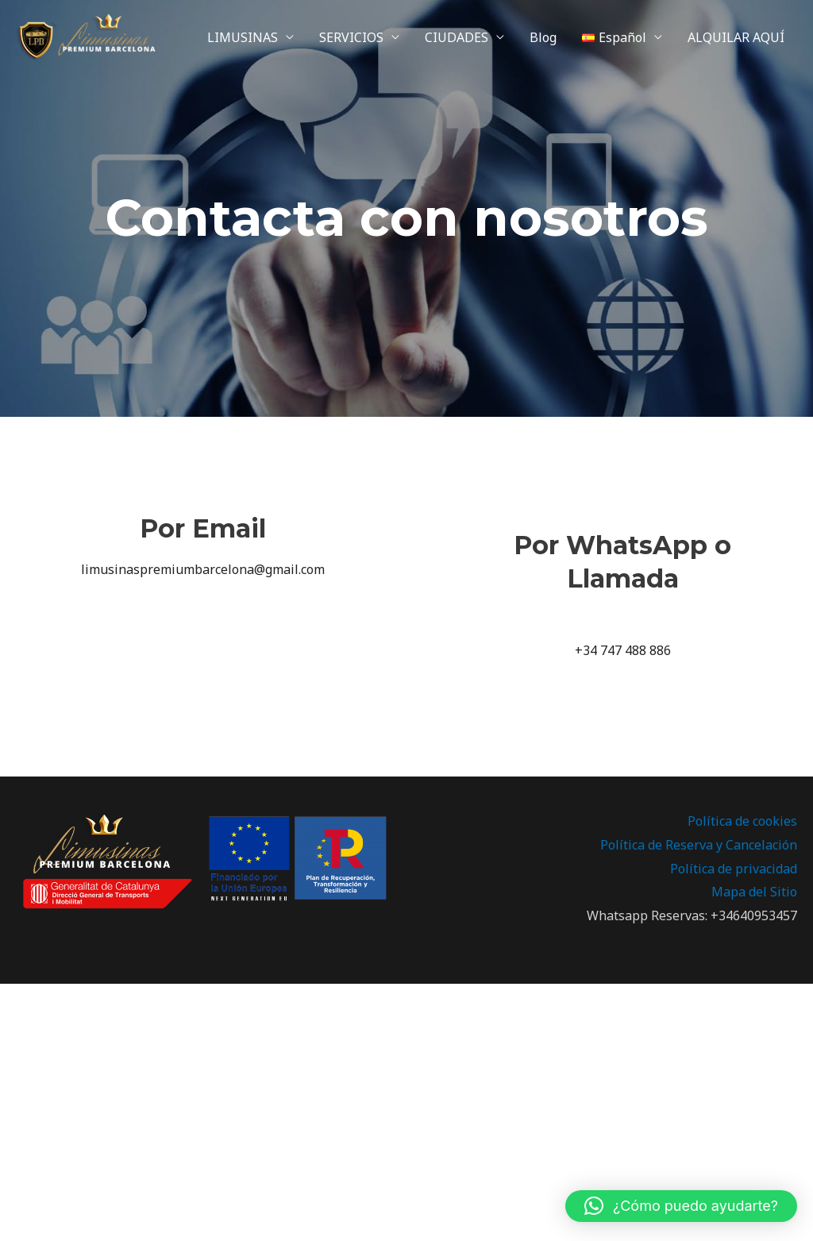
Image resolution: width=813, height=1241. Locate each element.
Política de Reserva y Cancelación (698, 845)
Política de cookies (742, 821)
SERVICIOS (351, 37)
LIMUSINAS (242, 37)
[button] (681, 1206)
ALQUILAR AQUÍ (736, 37)
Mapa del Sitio (754, 891)
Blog (543, 37)
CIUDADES (456, 37)
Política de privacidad (733, 868)
